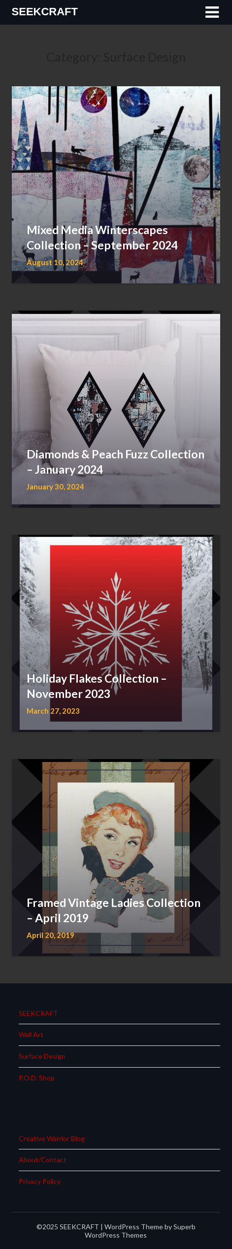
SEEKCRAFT (45, 11)
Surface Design (42, 1056)
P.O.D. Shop (37, 1078)
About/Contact (42, 1159)
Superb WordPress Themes (140, 1230)
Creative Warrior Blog (52, 1138)
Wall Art (31, 1034)
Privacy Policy (40, 1181)
